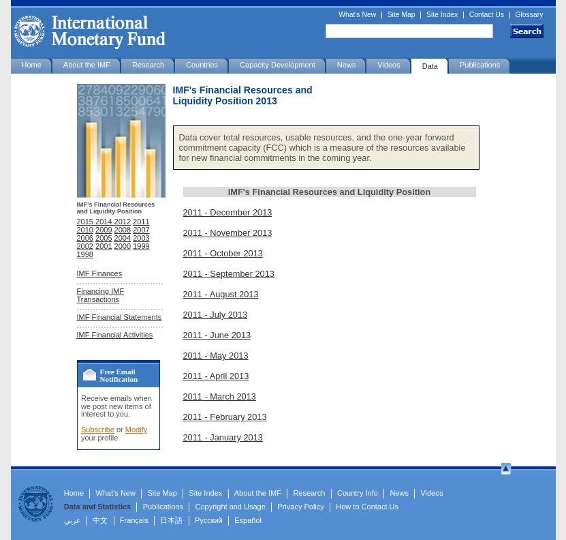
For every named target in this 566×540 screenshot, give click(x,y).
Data (430, 66)
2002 (85, 246)
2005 (103, 238)
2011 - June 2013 (217, 335)
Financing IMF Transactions (101, 295)
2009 (103, 230)
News (346, 65)
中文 (100, 520)
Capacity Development (277, 65)
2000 (122, 246)
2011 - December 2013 (227, 212)
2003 (141, 238)
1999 (141, 246)
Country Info (357, 493)
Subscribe (97, 429)
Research (148, 65)
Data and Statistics (97, 506)
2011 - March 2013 (219, 396)
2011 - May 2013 (216, 355)
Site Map (401, 15)
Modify (136, 429)
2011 (141, 221)
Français (134, 520)
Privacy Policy (300, 506)
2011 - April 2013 (216, 376)
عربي (72, 520)
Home (32, 65)
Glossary (530, 15)
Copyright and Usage (230, 506)
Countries (202, 65)
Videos (388, 65)
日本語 (171, 520)
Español (248, 520)
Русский (209, 520)
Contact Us (486, 15)
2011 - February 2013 (225, 417)
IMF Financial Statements (119, 317)
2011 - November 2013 (227, 233)
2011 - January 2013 (223, 437)
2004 (122, 238)
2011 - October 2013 (223, 253)
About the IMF (86, 65)
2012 (122, 221)
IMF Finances (100, 273)
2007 (141, 230)
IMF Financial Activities (115, 335)
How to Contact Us (367, 506)
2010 (85, 230)
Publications (480, 65)
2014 (104, 221)
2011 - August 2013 (221, 294)
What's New (357, 15)
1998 (85, 254)
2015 (86, 221)
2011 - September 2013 (228, 274)
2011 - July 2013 (215, 315)
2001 (103, 246)
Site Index (442, 15)
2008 (122, 230)
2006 (85, 238)
